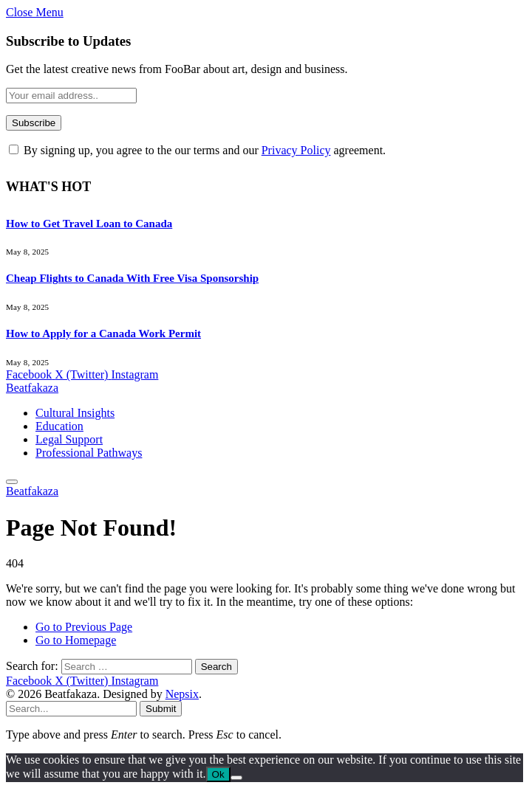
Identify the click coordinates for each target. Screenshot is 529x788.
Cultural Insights (75, 413)
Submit (161, 708)
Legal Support (69, 439)
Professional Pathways (88, 452)
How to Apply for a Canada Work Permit (103, 333)
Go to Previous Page (83, 627)
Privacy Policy (296, 150)
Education (59, 426)
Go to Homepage (75, 640)
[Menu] (12, 482)
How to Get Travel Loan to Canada (89, 223)
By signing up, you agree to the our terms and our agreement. (197, 150)
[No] (236, 777)
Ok (218, 774)
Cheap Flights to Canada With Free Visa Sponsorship (132, 278)
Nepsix (182, 694)
